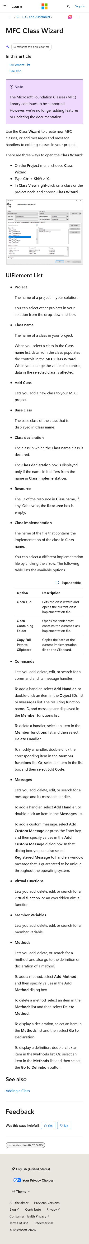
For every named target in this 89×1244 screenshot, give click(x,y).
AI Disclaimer (18, 1202)
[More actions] (79, 17)
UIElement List (19, 64)
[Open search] (68, 6)
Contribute (33, 1209)
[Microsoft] (45, 6)
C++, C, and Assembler (33, 16)
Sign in (80, 6)
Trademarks (42, 1223)
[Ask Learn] (70, 17)
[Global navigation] (4, 6)
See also (15, 71)
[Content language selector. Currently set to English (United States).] (31, 1169)
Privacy (52, 1209)
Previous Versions (47, 1202)
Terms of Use (18, 1223)
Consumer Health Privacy (27, 1216)
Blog (12, 1209)
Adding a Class (18, 1090)
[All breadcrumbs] (10, 17)
